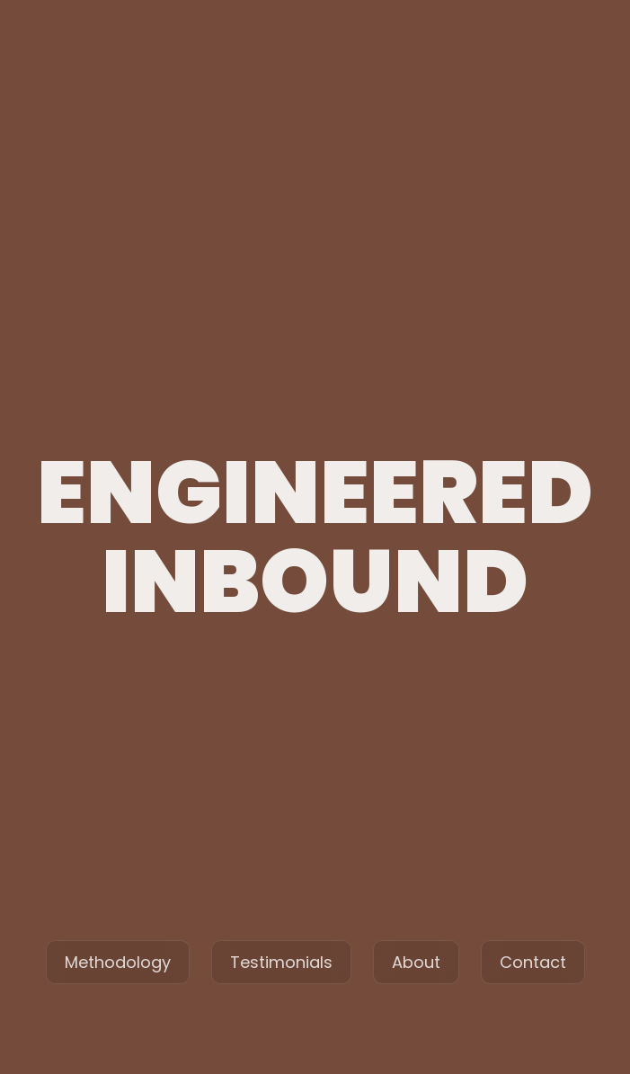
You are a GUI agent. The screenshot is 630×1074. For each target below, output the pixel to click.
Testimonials (281, 962)
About (416, 962)
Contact (533, 962)
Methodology (118, 962)
